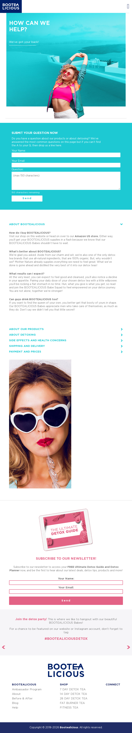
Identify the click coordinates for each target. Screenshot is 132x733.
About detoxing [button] (22, 334)
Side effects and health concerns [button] (37, 340)
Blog (15, 703)
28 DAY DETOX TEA (73, 698)
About (16, 694)
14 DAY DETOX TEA (73, 694)
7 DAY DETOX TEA (73, 689)
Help (15, 707)
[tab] (66, 224)
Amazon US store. (87, 236)
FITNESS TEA (69, 707)
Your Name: (66, 153)
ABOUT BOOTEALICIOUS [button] (27, 224)
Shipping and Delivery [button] (27, 346)
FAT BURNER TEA (72, 703)
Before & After (22, 698)
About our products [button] (26, 329)
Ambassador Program (27, 689)
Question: (17, 169)
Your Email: (66, 163)
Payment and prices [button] (25, 351)
